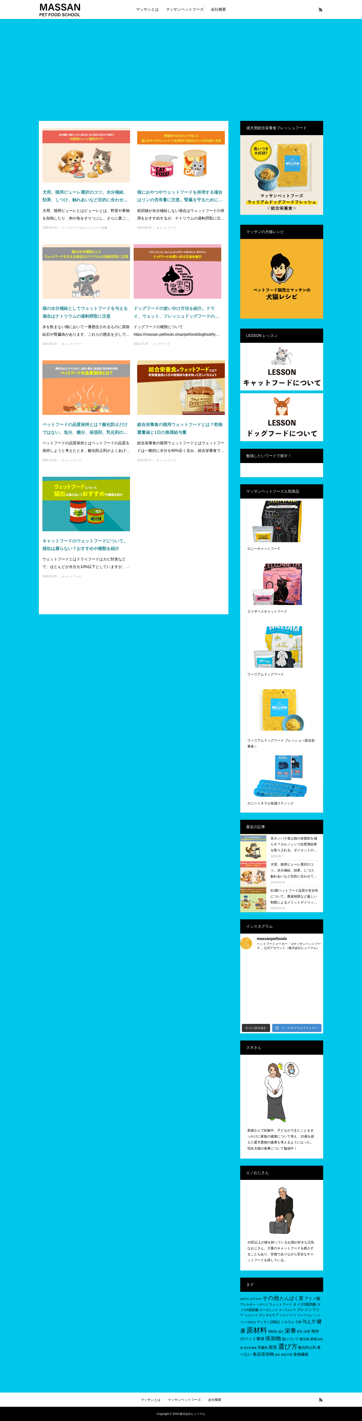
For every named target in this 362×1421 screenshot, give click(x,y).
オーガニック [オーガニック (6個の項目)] (268, 1310)
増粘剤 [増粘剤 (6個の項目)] (272, 1331)
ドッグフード (161, 344)
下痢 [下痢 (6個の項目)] (298, 1322)
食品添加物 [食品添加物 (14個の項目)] (263, 1354)
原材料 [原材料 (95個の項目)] (256, 1330)
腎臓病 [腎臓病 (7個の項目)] (263, 1347)
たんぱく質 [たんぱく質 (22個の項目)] (291, 1298)
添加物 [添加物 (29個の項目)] (273, 1338)
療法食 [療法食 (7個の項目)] (304, 1339)
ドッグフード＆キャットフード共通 (84, 227)
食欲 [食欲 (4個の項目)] (277, 1354)
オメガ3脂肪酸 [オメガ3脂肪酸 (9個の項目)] (304, 1304)
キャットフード (166, 227)
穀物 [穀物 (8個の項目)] (313, 1339)
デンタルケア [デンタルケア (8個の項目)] (269, 1315)
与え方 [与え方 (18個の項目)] (309, 1321)
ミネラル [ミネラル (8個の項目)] (287, 1322)
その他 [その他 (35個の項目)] (270, 1298)
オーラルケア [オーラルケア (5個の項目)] (287, 1310)
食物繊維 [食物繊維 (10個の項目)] (300, 1354)
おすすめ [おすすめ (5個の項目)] (255, 1299)
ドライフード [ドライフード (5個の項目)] (288, 1315)
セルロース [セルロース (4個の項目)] (251, 1315)
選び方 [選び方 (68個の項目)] (288, 1346)
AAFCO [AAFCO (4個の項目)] (244, 1298)
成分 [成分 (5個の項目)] (281, 1331)
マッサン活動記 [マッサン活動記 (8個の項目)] (268, 1322)
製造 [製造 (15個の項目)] (273, 1347)
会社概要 (218, 9)
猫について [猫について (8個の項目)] (290, 1339)
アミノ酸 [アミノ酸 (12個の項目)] (312, 1298)
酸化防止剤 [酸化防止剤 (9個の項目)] (307, 1347)
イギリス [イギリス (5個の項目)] (262, 1304)
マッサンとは (147, 9)
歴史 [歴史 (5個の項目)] (300, 1331)
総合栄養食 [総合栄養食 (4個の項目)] (250, 1347)
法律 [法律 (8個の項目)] (306, 1331)
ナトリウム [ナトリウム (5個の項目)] (305, 1315)
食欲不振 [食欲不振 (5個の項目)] (286, 1354)
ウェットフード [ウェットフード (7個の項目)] (280, 1304)
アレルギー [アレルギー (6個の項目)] (248, 1304)
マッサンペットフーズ (185, 9)
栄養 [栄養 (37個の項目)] (290, 1331)
